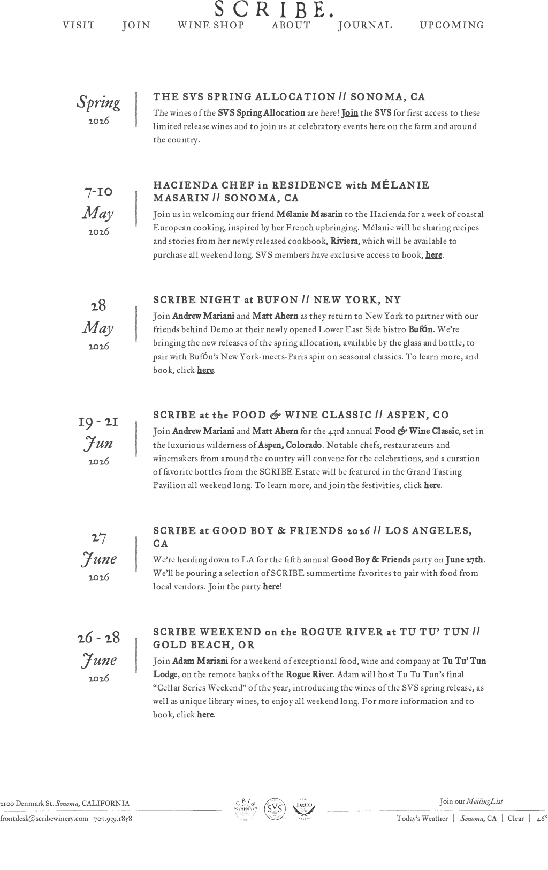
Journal (365, 84)
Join (137, 84)
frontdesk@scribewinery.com (44, 850)
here (433, 287)
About (291, 84)
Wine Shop (211, 84)
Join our (471, 833)
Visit (79, 84)
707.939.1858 (113, 850)
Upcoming (452, 84)
